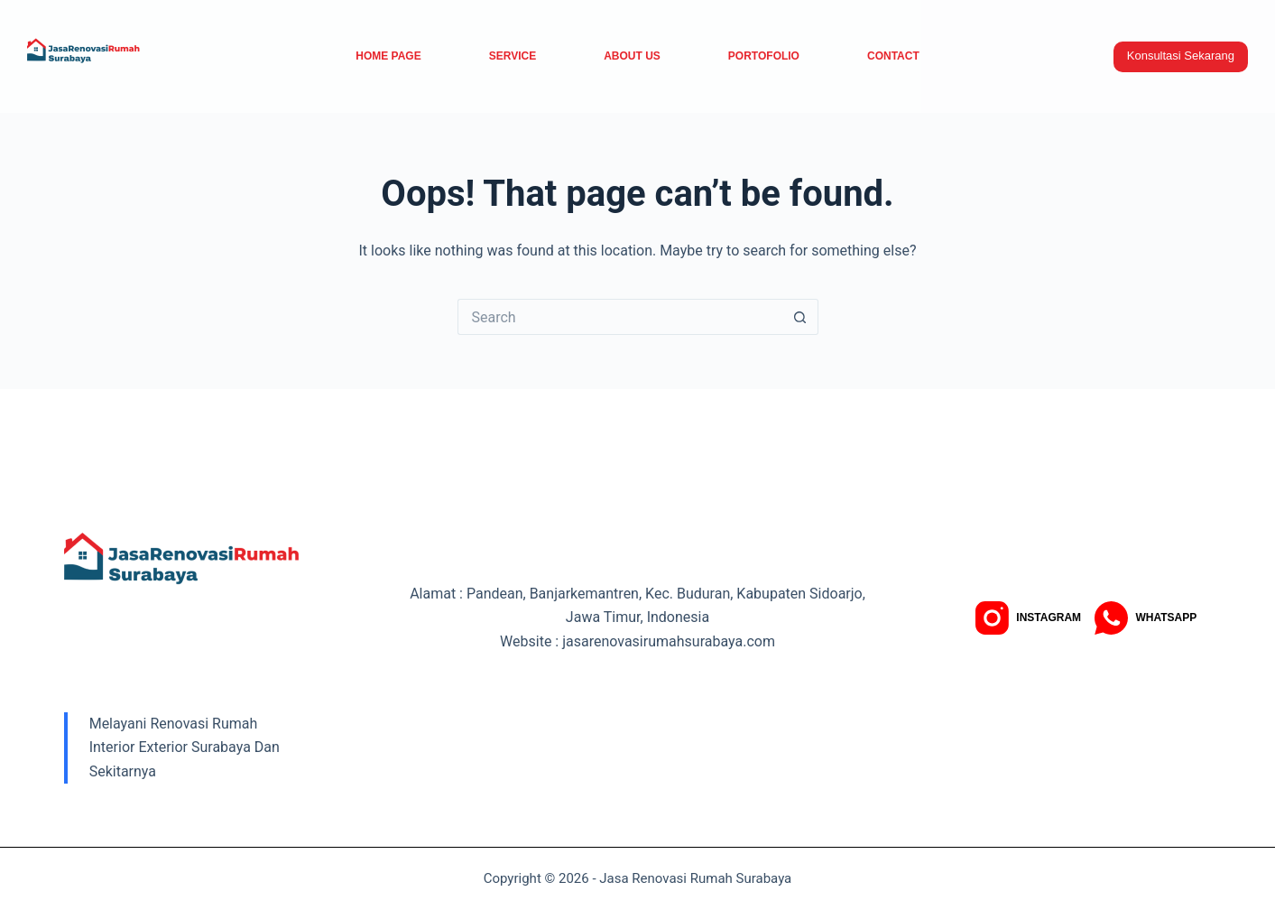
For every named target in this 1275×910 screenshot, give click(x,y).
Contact (893, 56)
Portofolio (763, 56)
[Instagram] (1028, 618)
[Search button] (800, 317)
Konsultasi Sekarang (1180, 55)
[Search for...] (619, 317)
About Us (632, 56)
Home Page (388, 56)
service (512, 56)
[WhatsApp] (1145, 618)
